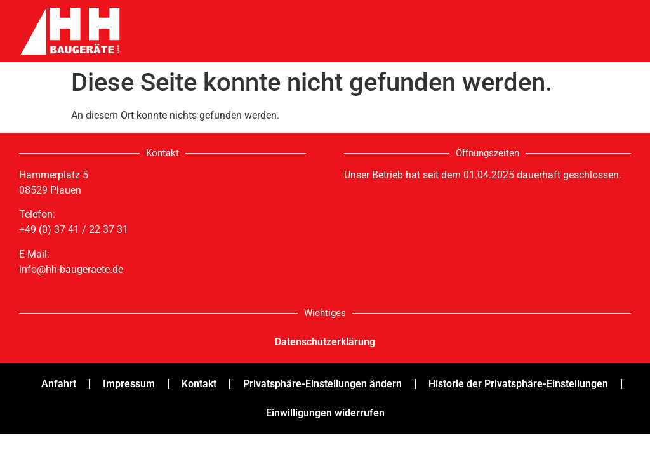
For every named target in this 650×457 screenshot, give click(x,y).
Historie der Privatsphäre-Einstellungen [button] (518, 384)
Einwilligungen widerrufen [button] (325, 413)
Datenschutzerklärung (325, 342)
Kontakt (199, 384)
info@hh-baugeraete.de (71, 269)
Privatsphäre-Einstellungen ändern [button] (322, 384)
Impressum (129, 384)
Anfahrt (58, 384)
